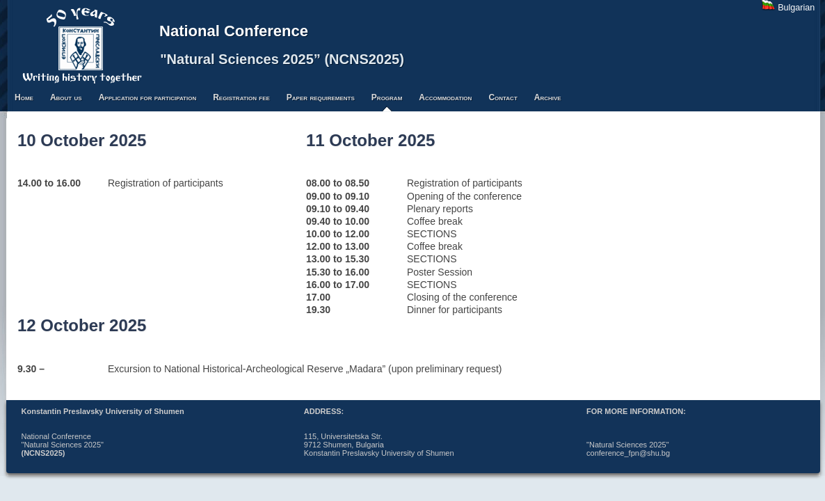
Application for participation (148, 97)
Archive (547, 97)
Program (386, 97)
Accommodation (445, 97)
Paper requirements (321, 97)
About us (66, 97)
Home (24, 97)
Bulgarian (796, 8)
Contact (502, 97)
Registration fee (241, 97)
